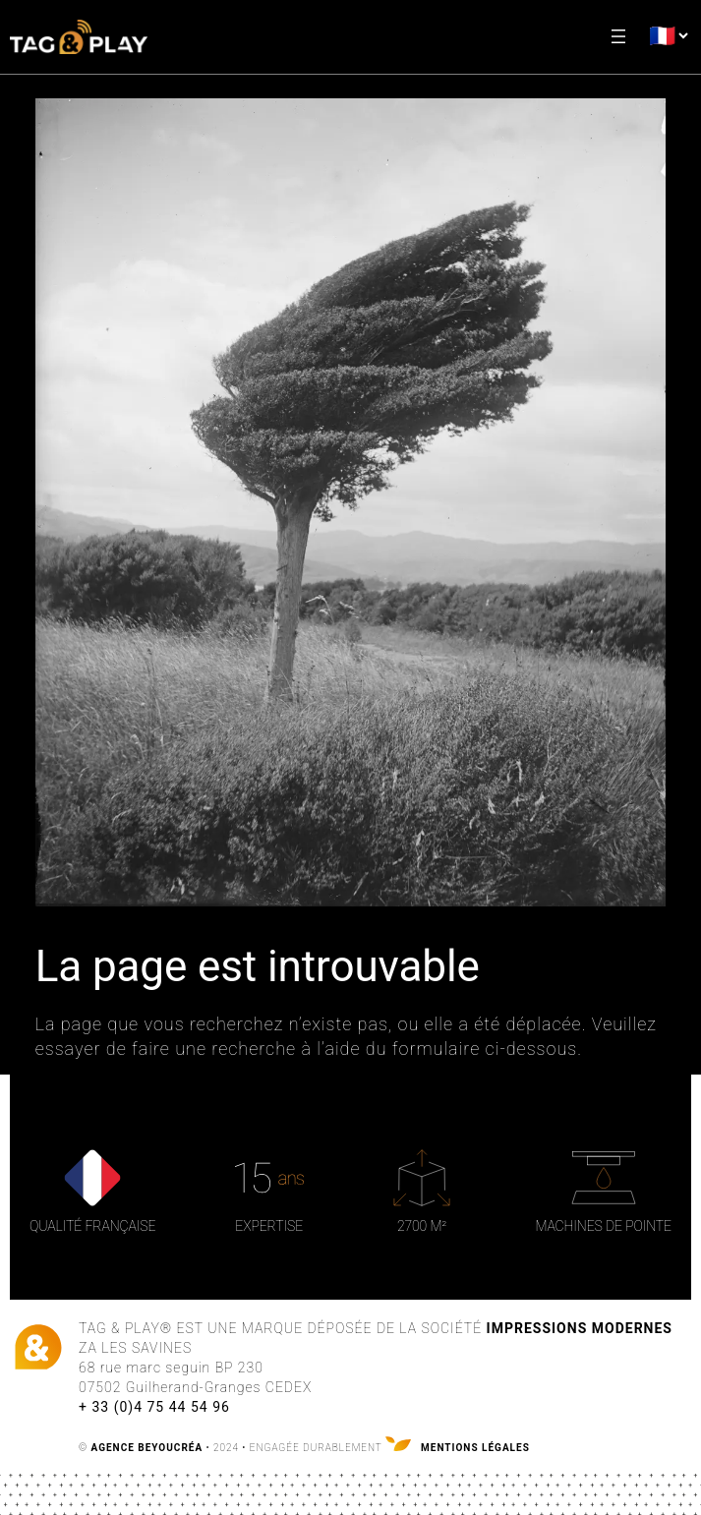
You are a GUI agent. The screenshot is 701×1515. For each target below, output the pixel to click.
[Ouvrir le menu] (618, 36)
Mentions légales (475, 1447)
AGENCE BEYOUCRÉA (147, 1447)
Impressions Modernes (579, 1328)
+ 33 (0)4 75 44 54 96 (154, 1407)
